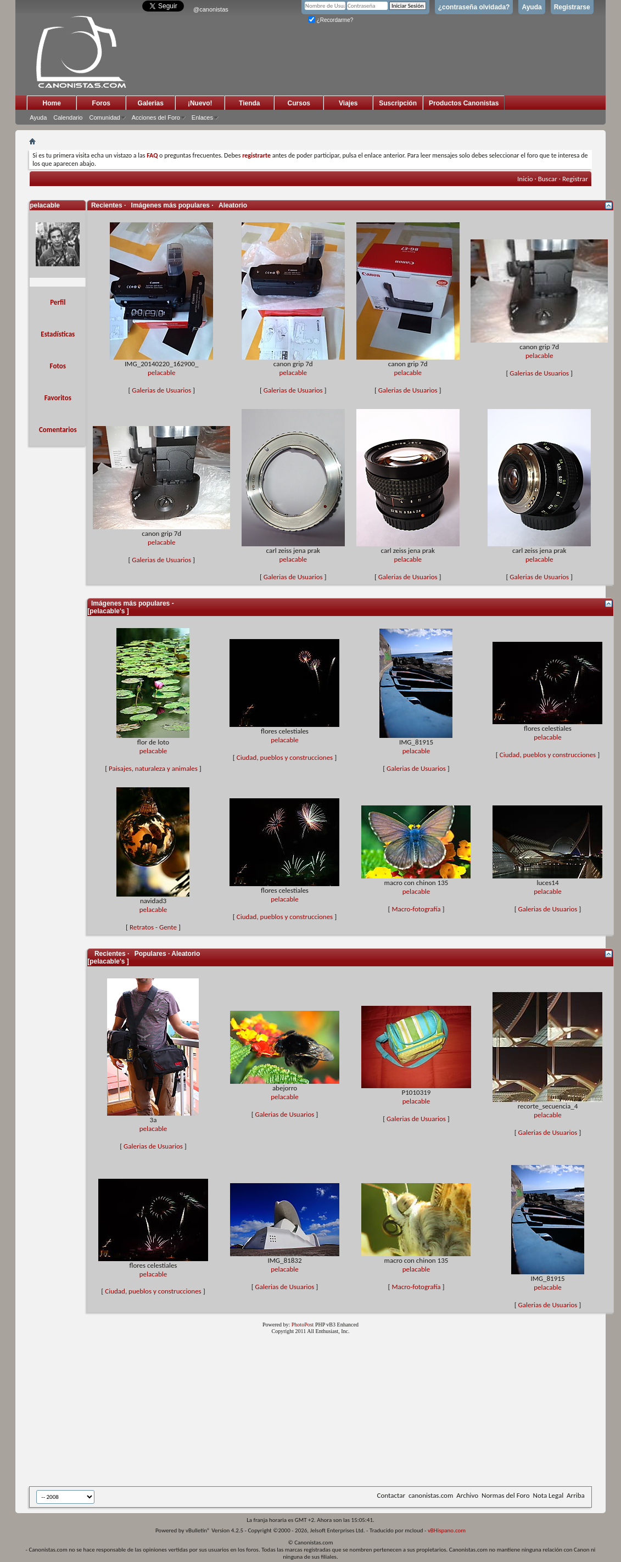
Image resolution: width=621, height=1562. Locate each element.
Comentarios (58, 430)
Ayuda (531, 7)
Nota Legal (548, 1495)
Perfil (57, 302)
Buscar (547, 179)
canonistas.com (431, 1495)
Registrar (575, 179)
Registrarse (572, 7)
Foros (101, 103)
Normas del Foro (505, 1495)
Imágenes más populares (170, 205)
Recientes (110, 954)
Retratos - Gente (153, 927)
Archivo (467, 1495)
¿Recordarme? (330, 20)
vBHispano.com (447, 1530)
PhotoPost (303, 1325)
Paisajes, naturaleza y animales (153, 768)
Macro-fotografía (415, 909)
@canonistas (210, 9)
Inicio (525, 179)
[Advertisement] (298, 1412)
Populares (150, 954)
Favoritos (57, 398)
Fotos (58, 366)
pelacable (161, 372)
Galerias (151, 103)
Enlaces (202, 117)
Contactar (391, 1495)
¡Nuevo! (200, 103)
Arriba (576, 1495)
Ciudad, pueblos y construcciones (285, 757)
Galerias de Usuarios (161, 390)
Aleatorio (233, 205)
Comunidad (104, 117)
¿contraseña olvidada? (474, 7)
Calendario (67, 117)
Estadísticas (58, 334)
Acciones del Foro (156, 117)
